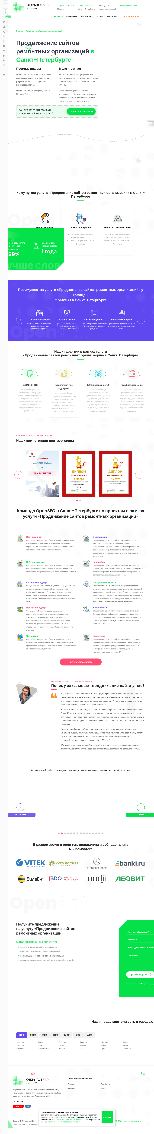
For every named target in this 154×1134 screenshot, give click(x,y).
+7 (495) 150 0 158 (69, 6)
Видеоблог (68, 18)
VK (28, 1115)
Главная (54, 18)
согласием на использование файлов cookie (70, 1119)
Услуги (95, 18)
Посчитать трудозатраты (80, 671)
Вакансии (108, 18)
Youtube (18, 1115)
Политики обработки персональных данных (65, 1122)
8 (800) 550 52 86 (89, 6)
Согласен (107, 1117)
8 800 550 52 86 (115, 1130)
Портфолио (83, 18)
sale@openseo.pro (132, 6)
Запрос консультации (81, 111)
